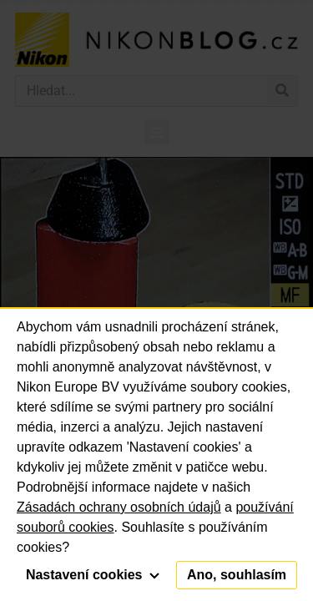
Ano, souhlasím (236, 575)
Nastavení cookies (92, 575)
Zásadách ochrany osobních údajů (119, 507)
